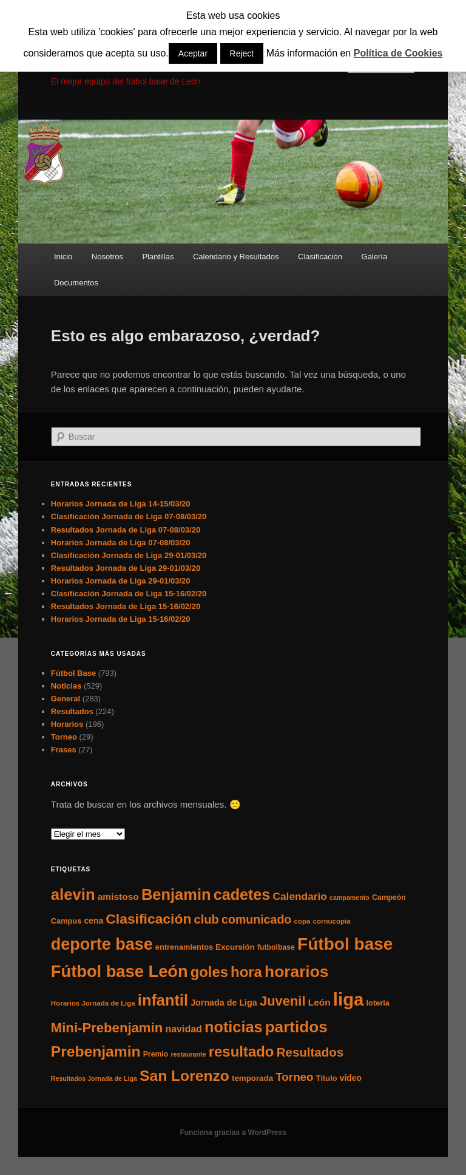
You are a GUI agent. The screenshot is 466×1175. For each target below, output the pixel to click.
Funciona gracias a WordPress (233, 1132)
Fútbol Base (73, 673)
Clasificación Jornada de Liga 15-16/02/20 (129, 593)
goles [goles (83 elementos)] (209, 972)
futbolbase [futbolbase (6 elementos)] (276, 947)
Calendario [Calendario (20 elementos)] (299, 896)
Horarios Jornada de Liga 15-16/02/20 (121, 619)
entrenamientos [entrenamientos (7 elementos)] (184, 947)
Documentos (76, 282)
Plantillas (158, 256)
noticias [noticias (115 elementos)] (233, 1026)
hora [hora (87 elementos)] (246, 972)
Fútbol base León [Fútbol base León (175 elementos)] (119, 971)
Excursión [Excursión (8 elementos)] (234, 947)
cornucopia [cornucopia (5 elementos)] (332, 921)
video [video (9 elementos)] (351, 1078)
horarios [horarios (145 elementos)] (296, 971)
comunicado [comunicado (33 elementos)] (256, 919)
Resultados (72, 711)
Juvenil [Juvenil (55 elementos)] (283, 1001)
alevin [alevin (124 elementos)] (73, 894)
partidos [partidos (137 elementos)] (296, 1027)
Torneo (64, 736)
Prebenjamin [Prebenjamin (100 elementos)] (96, 1051)
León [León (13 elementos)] (319, 1002)
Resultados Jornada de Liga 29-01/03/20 (125, 568)
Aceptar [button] (193, 53)
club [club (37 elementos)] (206, 919)
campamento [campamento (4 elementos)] (349, 897)
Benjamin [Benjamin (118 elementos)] (176, 894)
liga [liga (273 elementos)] (348, 999)
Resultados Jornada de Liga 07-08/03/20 (125, 529)
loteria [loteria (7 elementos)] (378, 1002)
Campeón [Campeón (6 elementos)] (389, 897)
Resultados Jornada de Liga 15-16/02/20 (125, 606)
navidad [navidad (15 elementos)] (183, 1028)
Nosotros (107, 256)
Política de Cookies (398, 53)
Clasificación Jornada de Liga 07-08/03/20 (129, 516)
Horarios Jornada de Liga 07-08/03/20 (121, 542)
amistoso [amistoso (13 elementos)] (118, 896)
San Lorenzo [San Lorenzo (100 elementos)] (184, 1076)
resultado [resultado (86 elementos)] (241, 1051)
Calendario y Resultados (236, 256)
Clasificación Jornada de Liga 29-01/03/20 (129, 555)
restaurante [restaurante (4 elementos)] (188, 1054)
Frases (63, 749)
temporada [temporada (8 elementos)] (252, 1078)
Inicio (63, 256)
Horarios (67, 724)
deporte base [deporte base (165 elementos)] (102, 944)
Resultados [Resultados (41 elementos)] (310, 1052)
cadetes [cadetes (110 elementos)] (242, 894)
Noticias (66, 685)
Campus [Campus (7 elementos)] (66, 920)
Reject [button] (242, 53)
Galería (375, 256)
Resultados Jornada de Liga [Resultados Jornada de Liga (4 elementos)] (94, 1078)
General (65, 698)
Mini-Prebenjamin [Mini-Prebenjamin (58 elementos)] (107, 1027)
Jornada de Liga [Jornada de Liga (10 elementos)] (224, 1002)
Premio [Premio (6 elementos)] (156, 1054)
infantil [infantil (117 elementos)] (163, 1000)
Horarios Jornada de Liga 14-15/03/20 (121, 503)
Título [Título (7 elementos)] (326, 1078)
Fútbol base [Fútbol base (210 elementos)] (345, 944)
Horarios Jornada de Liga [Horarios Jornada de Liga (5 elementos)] (93, 1003)
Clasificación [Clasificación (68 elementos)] (148, 919)
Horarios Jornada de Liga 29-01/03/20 (121, 580)
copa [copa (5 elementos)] (302, 921)
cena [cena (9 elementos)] (93, 920)
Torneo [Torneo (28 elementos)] (294, 1077)
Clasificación (320, 256)
